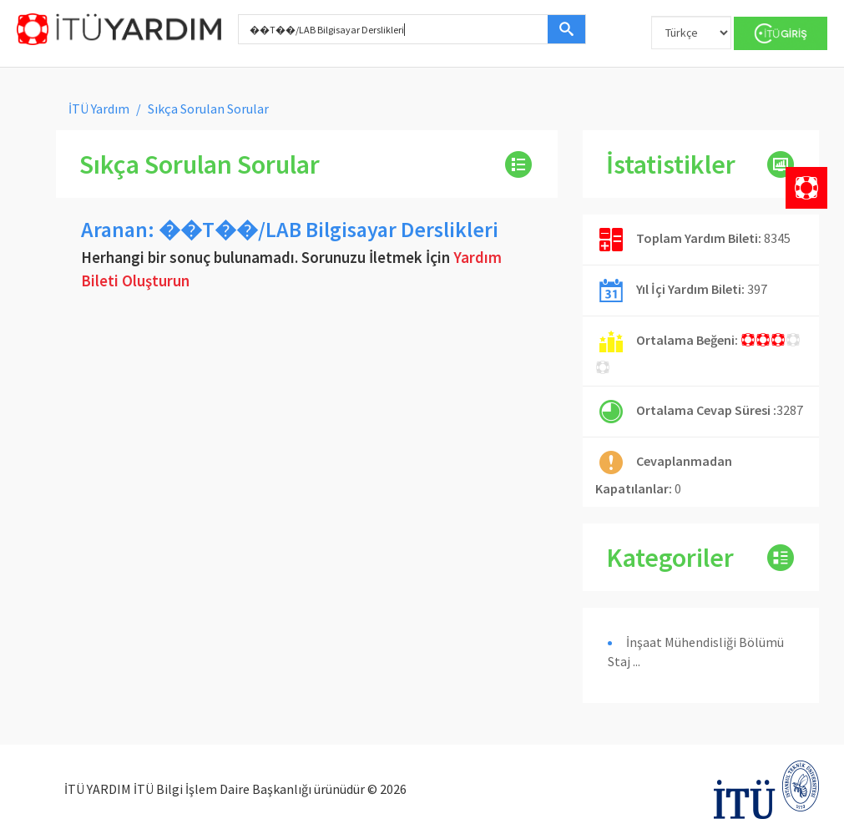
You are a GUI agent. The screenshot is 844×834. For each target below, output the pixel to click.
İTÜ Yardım (98, 108)
